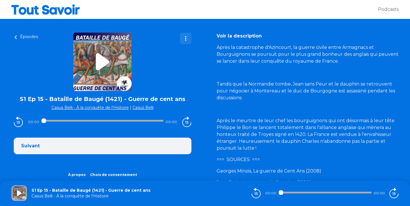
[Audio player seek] (102, 120)
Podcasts (388, 9)
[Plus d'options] (185, 38)
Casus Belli (143, 107)
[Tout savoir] (194, 9)
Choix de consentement (113, 175)
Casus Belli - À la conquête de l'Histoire (90, 107)
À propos (77, 175)
